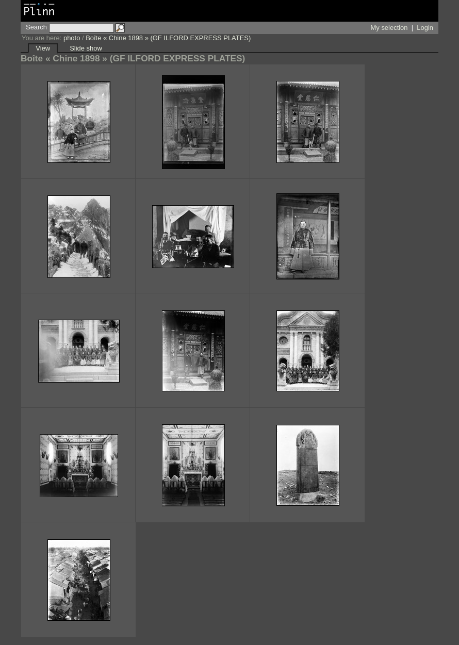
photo (71, 38)
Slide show (86, 48)
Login (425, 27)
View (43, 48)
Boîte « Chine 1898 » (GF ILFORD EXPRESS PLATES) (168, 38)
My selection (389, 27)
